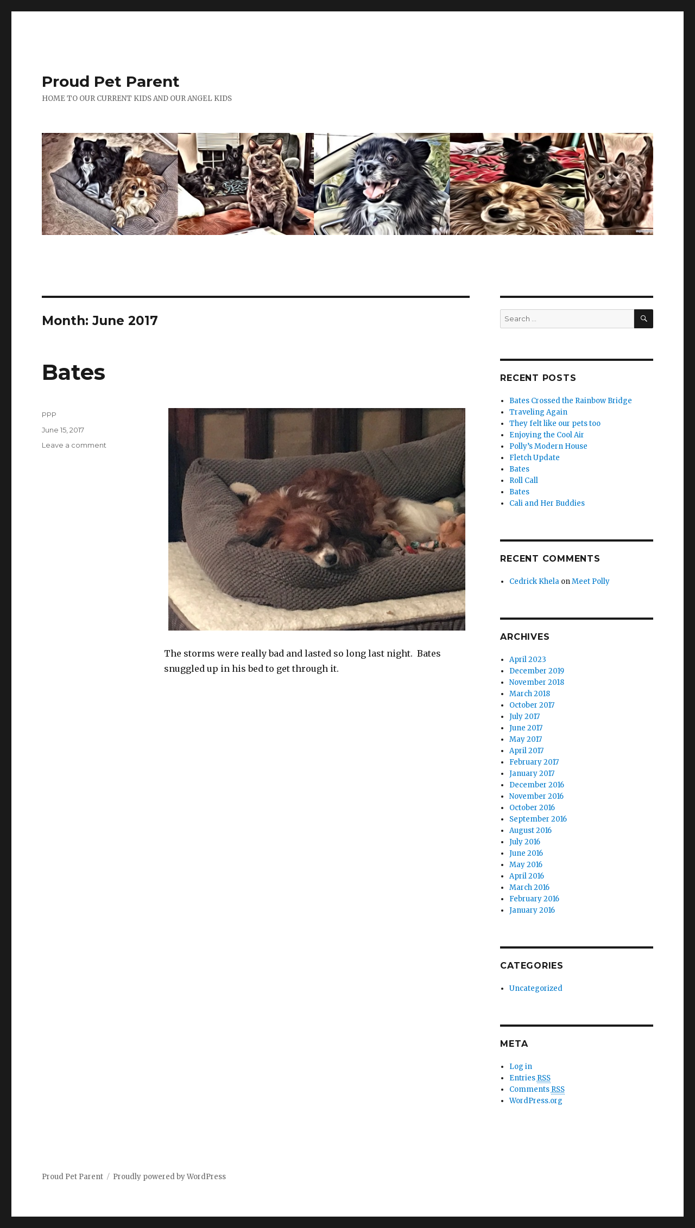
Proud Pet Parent (111, 81)
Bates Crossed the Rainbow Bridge (570, 400)
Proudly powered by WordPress (169, 1176)
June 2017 (525, 728)
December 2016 (536, 785)
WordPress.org (536, 1100)
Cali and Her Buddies (547, 503)
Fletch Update (534, 457)
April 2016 (526, 876)
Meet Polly (591, 581)
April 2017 (526, 750)
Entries (530, 1078)
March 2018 (529, 693)
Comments (537, 1090)
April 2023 (527, 659)
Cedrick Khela (534, 581)
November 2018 (536, 682)
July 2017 (524, 716)
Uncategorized (536, 988)
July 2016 (524, 842)
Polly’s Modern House (548, 446)
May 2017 (525, 739)
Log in (520, 1066)
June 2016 (526, 853)
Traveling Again (538, 412)
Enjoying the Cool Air (546, 435)
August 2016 (530, 830)
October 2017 (531, 705)
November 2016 (536, 796)
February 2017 (534, 762)
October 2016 (532, 807)
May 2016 (525, 864)
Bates (73, 372)
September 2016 (538, 819)
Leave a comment (74, 445)
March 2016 (529, 887)
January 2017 (531, 773)
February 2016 (534, 898)
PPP (49, 414)
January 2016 (532, 910)
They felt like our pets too (555, 423)
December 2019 (536, 671)
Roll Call (523, 480)
